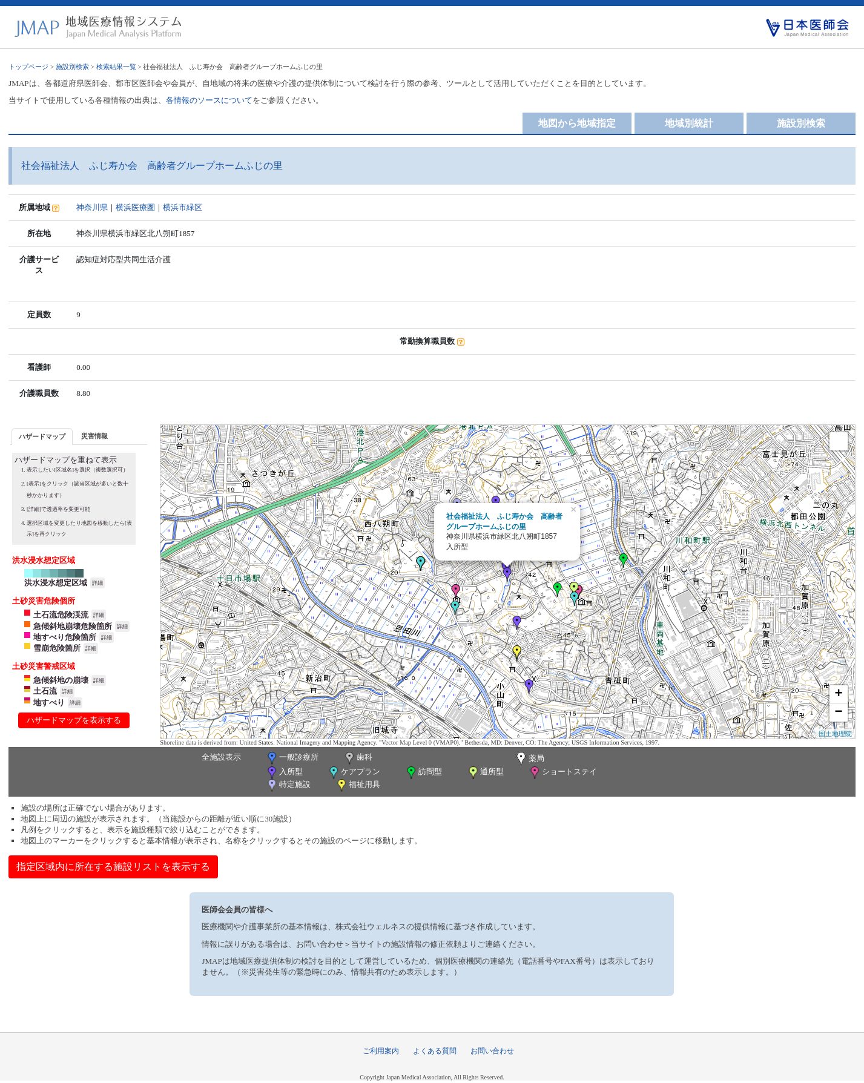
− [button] (839, 712)
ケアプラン (353, 772)
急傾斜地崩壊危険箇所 (72, 626)
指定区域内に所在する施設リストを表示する (113, 866)
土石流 (45, 691)
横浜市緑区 (182, 207)
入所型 (284, 772)
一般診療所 (291, 758)
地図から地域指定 (577, 123)
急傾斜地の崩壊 (60, 680)
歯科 (357, 758)
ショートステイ (562, 772)
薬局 (529, 759)
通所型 (485, 772)
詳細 (97, 583)
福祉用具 (357, 785)
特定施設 (288, 785)
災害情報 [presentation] (94, 435)
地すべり (49, 702)
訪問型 (423, 772)
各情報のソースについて (209, 100)
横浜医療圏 (135, 207)
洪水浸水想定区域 (55, 582)
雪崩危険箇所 (57, 648)
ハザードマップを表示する (74, 720)
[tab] (42, 436)
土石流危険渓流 (60, 614)
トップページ (28, 66)
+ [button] (839, 694)
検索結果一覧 (116, 66)
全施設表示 (221, 757)
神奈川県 (92, 207)
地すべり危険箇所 (64, 637)
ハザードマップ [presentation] (42, 436)
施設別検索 (72, 66)
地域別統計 (689, 123)
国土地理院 (835, 733)
